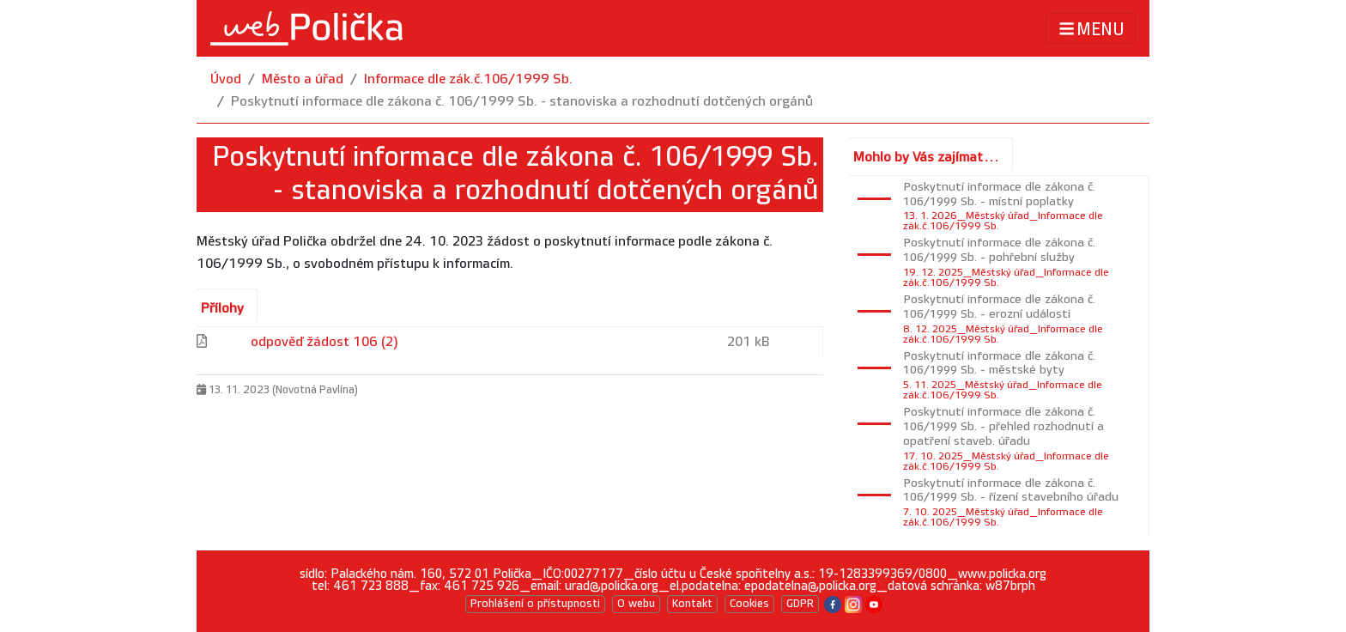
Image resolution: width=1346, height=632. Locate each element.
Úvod (225, 79)
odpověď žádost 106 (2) (324, 342)
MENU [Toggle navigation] (1091, 28)
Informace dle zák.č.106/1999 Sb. (468, 79)
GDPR (800, 604)
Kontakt (692, 604)
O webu (636, 604)
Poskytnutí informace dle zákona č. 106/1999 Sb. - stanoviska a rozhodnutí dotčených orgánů (522, 102)
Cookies (749, 604)
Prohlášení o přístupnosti (535, 604)
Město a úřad (302, 79)
